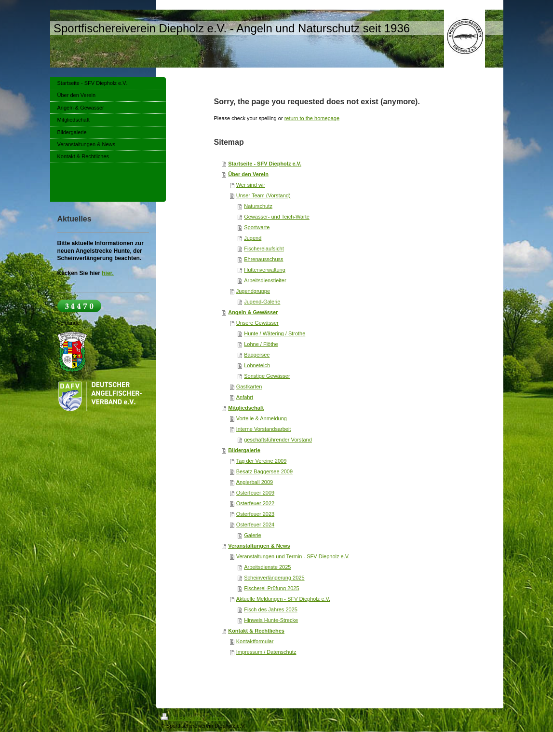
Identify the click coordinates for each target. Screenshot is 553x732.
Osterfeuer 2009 (255, 493)
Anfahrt (244, 397)
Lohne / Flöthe (261, 344)
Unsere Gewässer (257, 323)
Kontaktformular (255, 641)
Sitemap (216, 718)
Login (492, 716)
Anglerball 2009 (254, 482)
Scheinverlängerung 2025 (274, 577)
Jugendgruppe (253, 291)
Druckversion (182, 718)
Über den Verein (248, 174)
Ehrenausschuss (263, 259)
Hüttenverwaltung (264, 270)
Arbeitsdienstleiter (265, 280)
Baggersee (257, 355)
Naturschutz (258, 206)
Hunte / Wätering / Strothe (274, 333)
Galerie (252, 535)
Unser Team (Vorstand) (263, 195)
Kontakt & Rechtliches (256, 631)
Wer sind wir (250, 185)
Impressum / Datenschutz (266, 652)
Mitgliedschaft (246, 408)
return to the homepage (311, 118)
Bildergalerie (244, 450)
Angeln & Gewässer (253, 312)
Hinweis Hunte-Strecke (271, 620)
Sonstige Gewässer (267, 376)
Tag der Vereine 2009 (261, 461)
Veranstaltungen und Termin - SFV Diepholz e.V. (293, 556)
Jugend (252, 238)
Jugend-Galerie (262, 301)
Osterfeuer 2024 (255, 524)
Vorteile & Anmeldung (261, 418)
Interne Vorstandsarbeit (263, 429)
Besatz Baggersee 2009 (264, 471)
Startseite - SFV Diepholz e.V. (264, 163)
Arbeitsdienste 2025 (267, 567)
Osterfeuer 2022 (255, 503)
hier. (108, 273)
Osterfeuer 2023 (255, 514)
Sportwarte (257, 227)
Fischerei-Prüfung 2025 (271, 588)
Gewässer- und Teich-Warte (277, 217)
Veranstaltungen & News (259, 546)
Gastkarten (249, 386)
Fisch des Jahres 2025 (270, 609)
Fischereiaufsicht (264, 248)
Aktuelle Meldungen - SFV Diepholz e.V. (283, 599)
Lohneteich (257, 365)
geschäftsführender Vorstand (278, 439)
